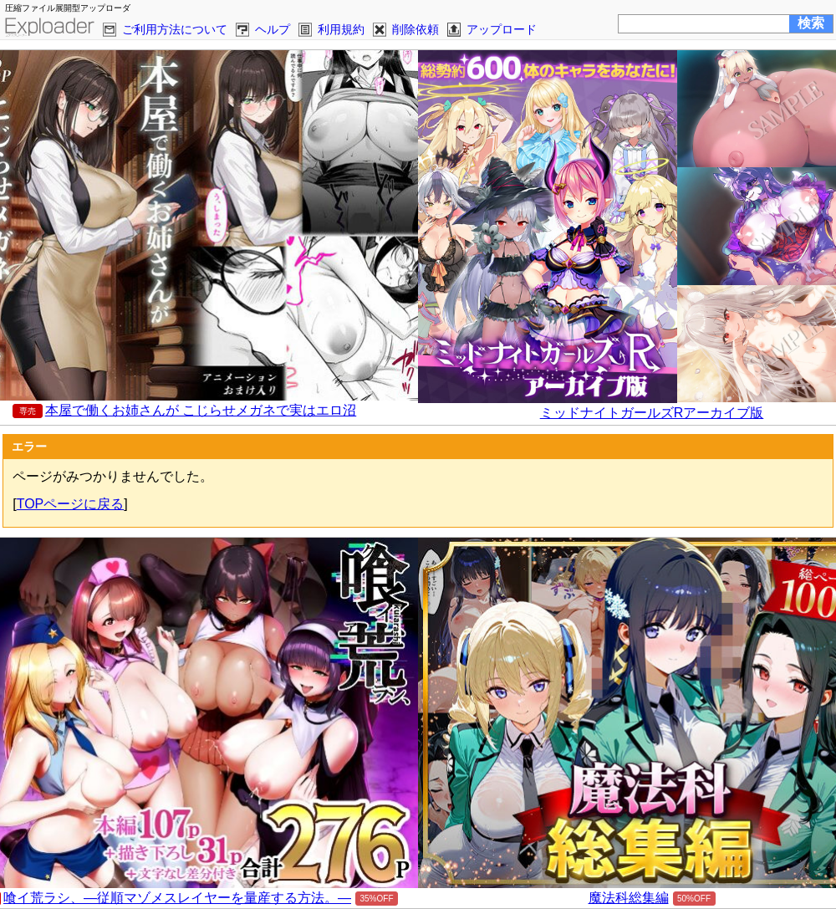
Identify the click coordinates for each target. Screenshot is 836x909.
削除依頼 (415, 29)
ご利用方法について (174, 29)
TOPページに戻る (71, 504)
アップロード (501, 29)
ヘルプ (272, 29)
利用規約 (341, 29)
